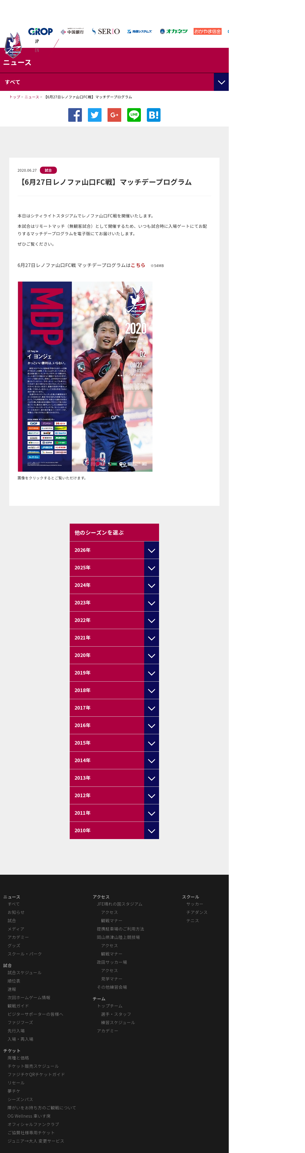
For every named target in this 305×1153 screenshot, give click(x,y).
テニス (192, 920)
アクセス (101, 897)
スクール (190, 897)
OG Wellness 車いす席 (29, 1116)
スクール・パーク (24, 954)
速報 (11, 989)
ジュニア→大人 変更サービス (35, 1141)
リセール (16, 1083)
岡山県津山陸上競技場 (118, 937)
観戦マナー (111, 920)
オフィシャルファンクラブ (33, 1124)
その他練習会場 (112, 987)
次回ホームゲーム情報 (28, 997)
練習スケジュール (118, 1022)
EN (37, 50)
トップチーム (109, 1006)
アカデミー (18, 937)
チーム (99, 999)
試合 (48, 170)
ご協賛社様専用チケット (31, 1132)
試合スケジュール (24, 972)
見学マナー (111, 979)
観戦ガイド (18, 1006)
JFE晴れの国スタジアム (119, 904)
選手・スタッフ (116, 1014)
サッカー (194, 904)
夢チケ (13, 1091)
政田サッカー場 (112, 962)
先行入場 (16, 1031)
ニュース (31, 96)
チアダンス (197, 912)
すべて (13, 904)
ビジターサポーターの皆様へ (35, 1014)
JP (37, 41)
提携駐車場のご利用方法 (120, 929)
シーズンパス (20, 1099)
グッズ (13, 945)
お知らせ (16, 912)
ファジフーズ (20, 1022)
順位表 (13, 981)
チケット (12, 1051)
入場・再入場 (20, 1039)
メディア (15, 929)
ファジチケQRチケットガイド (36, 1074)
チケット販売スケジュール (33, 1066)
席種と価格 (18, 1058)
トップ (14, 96)
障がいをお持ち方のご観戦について (41, 1108)
